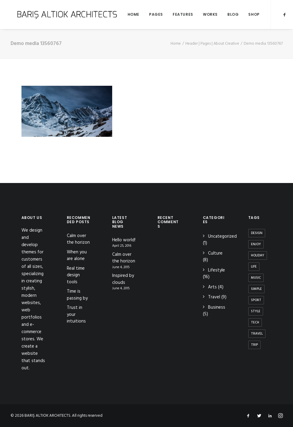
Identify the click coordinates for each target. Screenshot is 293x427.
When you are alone (77, 256)
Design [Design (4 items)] (256, 233)
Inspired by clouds (123, 279)
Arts (212, 287)
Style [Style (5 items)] (255, 311)
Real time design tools (76, 275)
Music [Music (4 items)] (256, 278)
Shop (246, 14)
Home (126, 14)
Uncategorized (222, 236)
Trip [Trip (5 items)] (254, 345)
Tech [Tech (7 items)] (255, 322)
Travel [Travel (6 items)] (257, 333)
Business (216, 307)
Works (203, 14)
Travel (214, 297)
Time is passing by (77, 295)
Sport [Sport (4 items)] (256, 300)
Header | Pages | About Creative (212, 43)
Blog (225, 14)
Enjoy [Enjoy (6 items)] (256, 244)
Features (175, 14)
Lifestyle (216, 270)
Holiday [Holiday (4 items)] (257, 255)
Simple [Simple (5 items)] (256, 289)
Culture (215, 253)
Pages (149, 14)
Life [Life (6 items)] (254, 266)
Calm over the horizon (78, 239)
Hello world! (123, 240)
